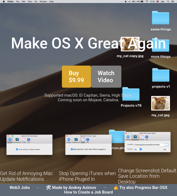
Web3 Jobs (20, 187)
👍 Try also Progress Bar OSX (140, 187)
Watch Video (106, 76)
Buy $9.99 (76, 76)
